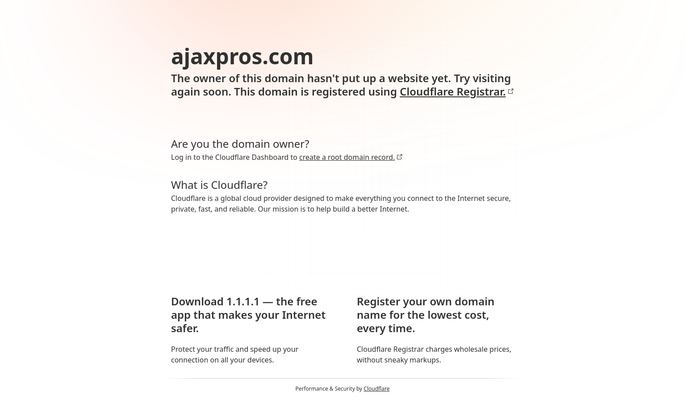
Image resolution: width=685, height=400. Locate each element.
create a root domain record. (351, 157)
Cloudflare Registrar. (457, 91)
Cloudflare (376, 388)
